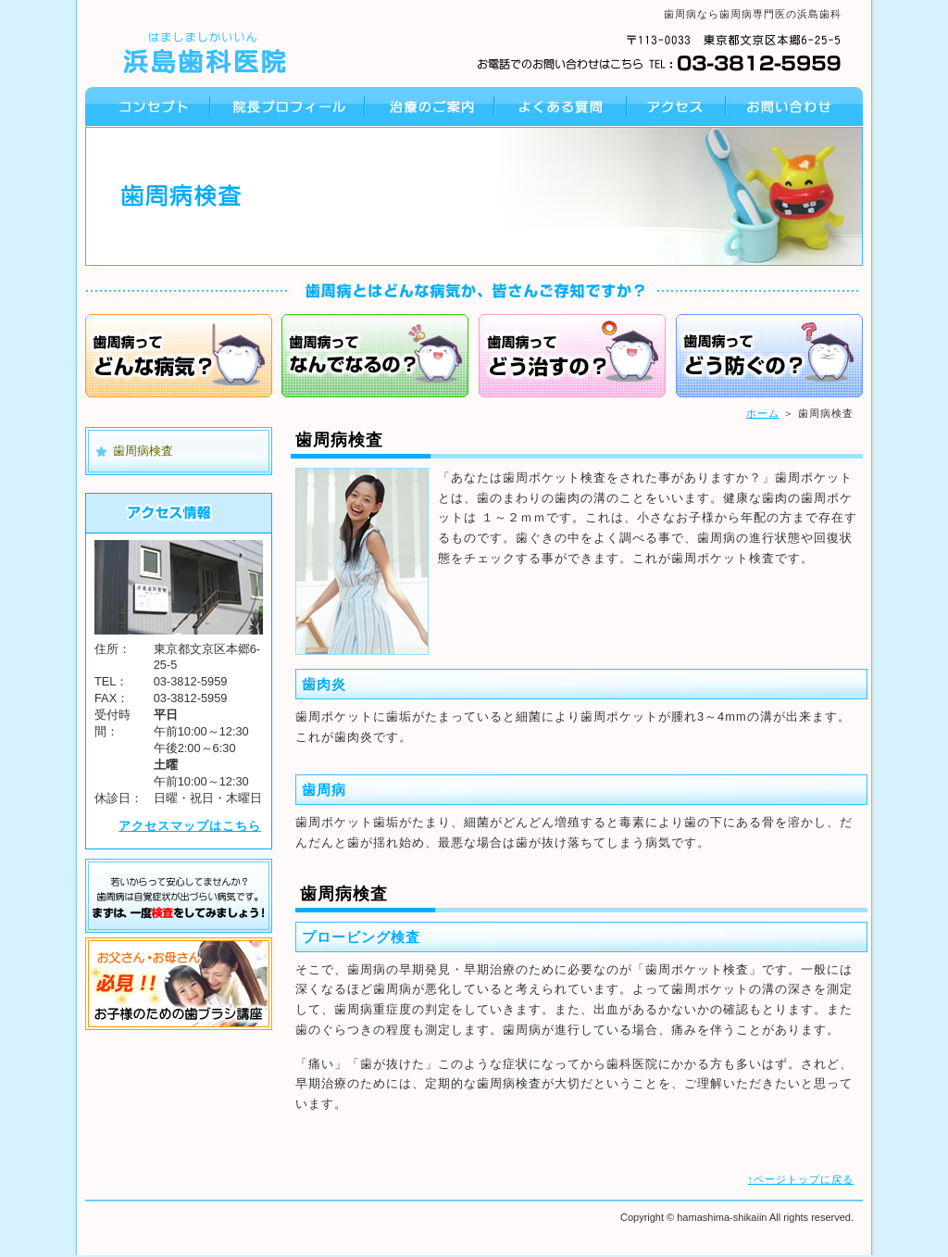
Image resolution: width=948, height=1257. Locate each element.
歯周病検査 (143, 451)
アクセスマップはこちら (189, 826)
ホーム (763, 413)
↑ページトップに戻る (801, 1179)
